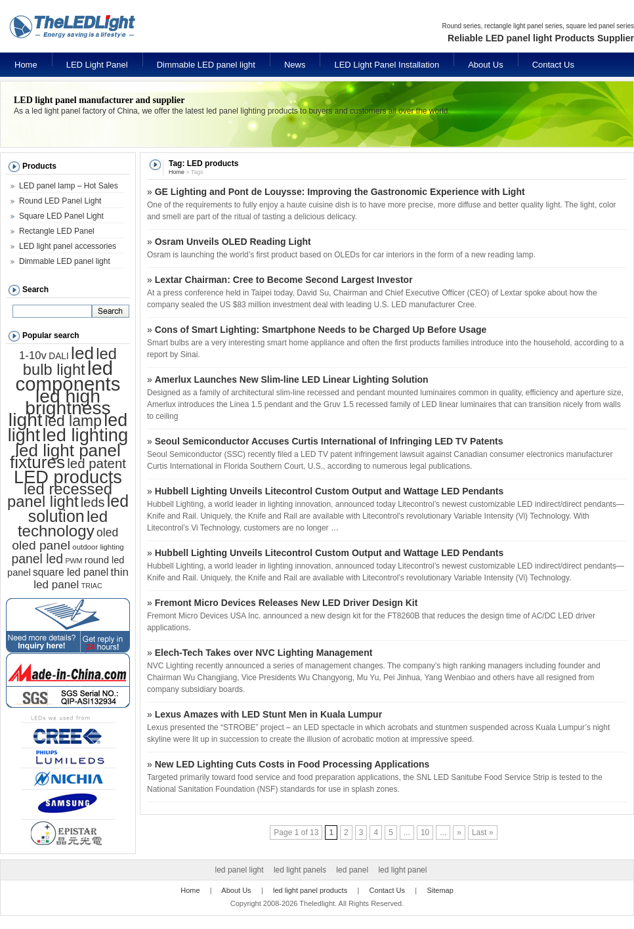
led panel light (239, 870)
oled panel (41, 545)
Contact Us (553, 65)
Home (25, 65)
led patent (96, 463)
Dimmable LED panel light (206, 65)
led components (68, 376)
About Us (485, 65)
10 (425, 832)
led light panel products (310, 890)
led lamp (73, 420)
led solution (78, 508)
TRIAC (91, 586)
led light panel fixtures (65, 456)
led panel (352, 870)
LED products (68, 477)
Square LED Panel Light (61, 216)
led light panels (300, 870)
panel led (38, 558)
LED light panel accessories (67, 246)
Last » (483, 832)
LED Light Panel (97, 65)
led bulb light (70, 361)
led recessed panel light (59, 495)
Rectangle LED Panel (57, 231)
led (82, 353)
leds (93, 502)
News (295, 65)
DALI (58, 356)
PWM (73, 561)
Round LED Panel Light (60, 200)
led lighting (85, 435)
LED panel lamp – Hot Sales (68, 185)
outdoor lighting (97, 547)
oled (107, 532)
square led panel (70, 572)
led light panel (402, 870)
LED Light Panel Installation (386, 65)
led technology (63, 524)
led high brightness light (60, 407)
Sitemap (440, 890)
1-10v (33, 355)
